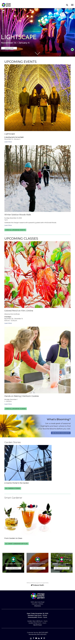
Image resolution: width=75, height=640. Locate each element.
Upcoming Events (20, 62)
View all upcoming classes (15, 408)
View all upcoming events (15, 230)
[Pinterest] (44, 638)
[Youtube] (36, 638)
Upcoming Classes (21, 238)
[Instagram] (31, 638)
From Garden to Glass (13, 538)
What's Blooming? (59, 419)
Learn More (9, 48)
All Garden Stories (12, 488)
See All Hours (37, 625)
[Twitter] (42, 638)
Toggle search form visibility (67, 5)
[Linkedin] (39, 638)
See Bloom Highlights (60, 433)
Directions (37, 606)
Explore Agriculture (61, 568)
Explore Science (13, 568)
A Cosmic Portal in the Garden (16, 483)
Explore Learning (37, 568)
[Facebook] (34, 638)
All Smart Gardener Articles (16, 543)
